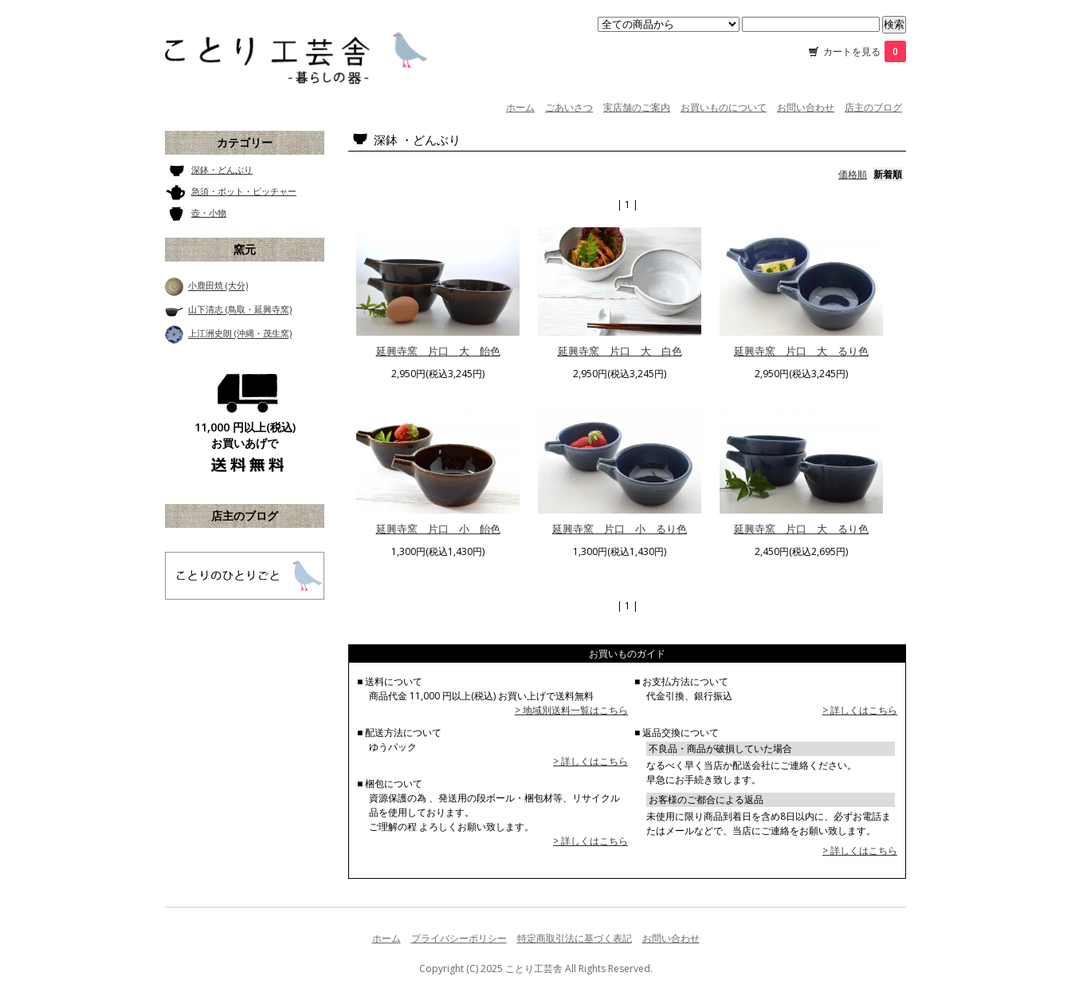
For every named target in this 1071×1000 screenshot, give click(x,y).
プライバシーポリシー (459, 938)
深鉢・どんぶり (222, 169)
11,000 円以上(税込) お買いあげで (245, 435)
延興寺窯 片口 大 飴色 (438, 351)
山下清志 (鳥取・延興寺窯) (240, 310)
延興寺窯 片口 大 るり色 (801, 351)
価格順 (852, 174)
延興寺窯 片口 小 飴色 (438, 529)
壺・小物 (208, 213)
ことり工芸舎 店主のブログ (244, 576)
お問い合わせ (805, 107)
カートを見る (864, 51)
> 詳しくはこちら (590, 761)
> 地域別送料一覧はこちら (571, 710)
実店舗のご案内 (636, 107)
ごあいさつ (569, 107)
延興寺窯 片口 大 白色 (620, 351)
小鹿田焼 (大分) (218, 286)
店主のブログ (873, 107)
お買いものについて (724, 107)
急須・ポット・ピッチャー (243, 191)
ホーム (520, 107)
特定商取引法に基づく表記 (574, 938)
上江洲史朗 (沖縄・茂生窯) (240, 334)
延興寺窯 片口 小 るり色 (619, 529)
